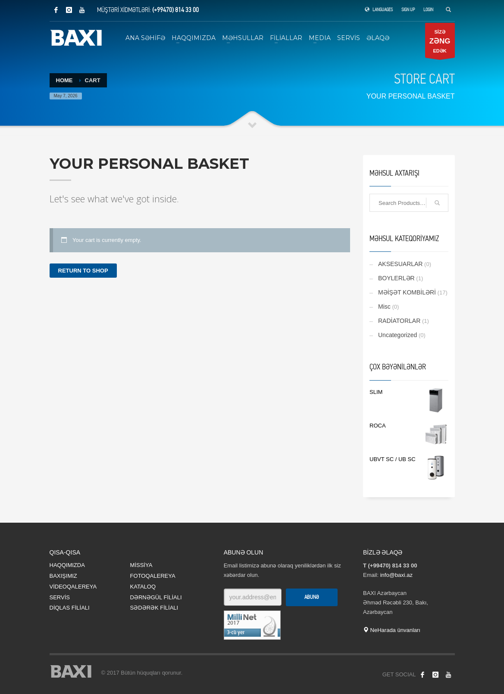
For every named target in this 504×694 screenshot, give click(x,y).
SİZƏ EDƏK (440, 43)
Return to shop (83, 270)
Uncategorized (397, 335)
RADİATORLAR (399, 320)
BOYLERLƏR (396, 278)
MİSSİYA (141, 565)
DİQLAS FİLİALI (70, 607)
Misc (384, 306)
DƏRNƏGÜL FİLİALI (156, 597)
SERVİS (60, 597)
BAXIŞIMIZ (63, 576)
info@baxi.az (396, 575)
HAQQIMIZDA (67, 565)
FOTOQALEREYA (152, 576)
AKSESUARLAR (400, 263)
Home (64, 80)
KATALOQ (143, 586)
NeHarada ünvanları (391, 630)
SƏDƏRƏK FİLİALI (154, 607)
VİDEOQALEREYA (73, 586)
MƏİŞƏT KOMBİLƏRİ (407, 292)
